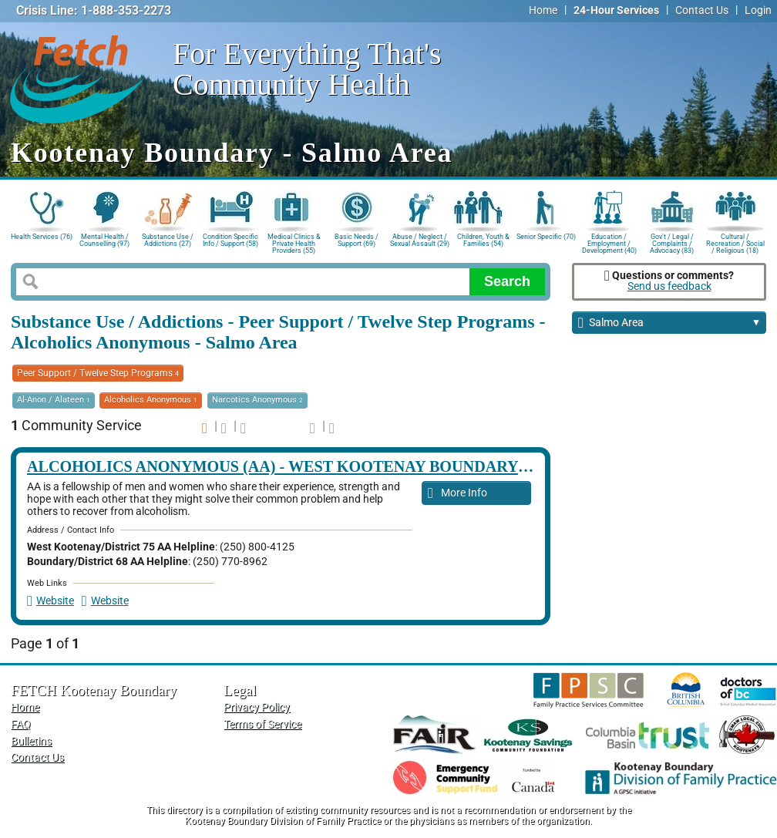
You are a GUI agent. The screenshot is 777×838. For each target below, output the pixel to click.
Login (758, 10)
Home (543, 10)
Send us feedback (669, 286)
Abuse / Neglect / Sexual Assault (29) (419, 240)
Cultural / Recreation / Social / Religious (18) (735, 242)
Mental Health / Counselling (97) (104, 240)
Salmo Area (669, 323)
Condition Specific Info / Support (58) (230, 240)
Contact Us (701, 10)
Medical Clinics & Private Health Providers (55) (294, 242)
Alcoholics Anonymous (150, 400)
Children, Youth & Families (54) (483, 240)
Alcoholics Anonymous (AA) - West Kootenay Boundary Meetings (316, 466)
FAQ (21, 724)
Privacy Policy (257, 707)
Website (50, 600)
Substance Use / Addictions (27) (167, 240)
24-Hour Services (616, 10)
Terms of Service (262, 724)
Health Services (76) (41, 237)
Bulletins (31, 741)
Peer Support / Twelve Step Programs (98, 373)
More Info (457, 493)
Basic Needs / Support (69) (356, 240)
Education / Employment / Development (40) (609, 242)
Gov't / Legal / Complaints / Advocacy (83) (672, 242)
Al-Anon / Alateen (53, 400)
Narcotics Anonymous (257, 400)
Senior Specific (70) (546, 237)
